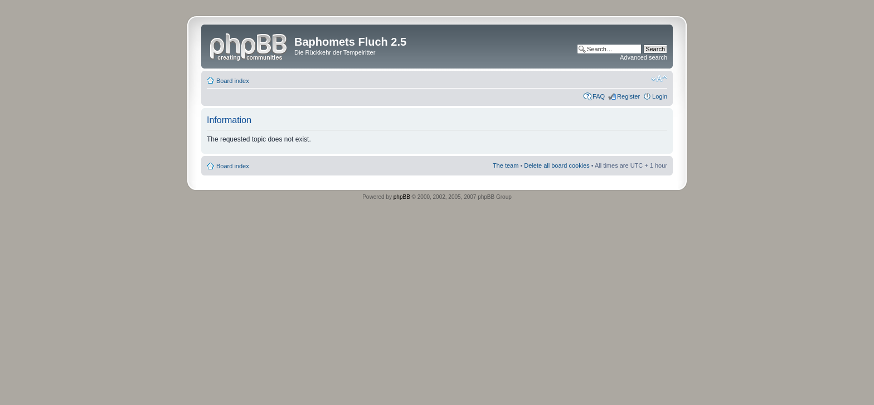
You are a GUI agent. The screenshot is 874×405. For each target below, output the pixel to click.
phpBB (402, 197)
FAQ (599, 96)
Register (628, 96)
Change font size (659, 79)
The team (505, 165)
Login (659, 96)
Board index (232, 80)
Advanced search (643, 57)
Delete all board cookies (556, 165)
